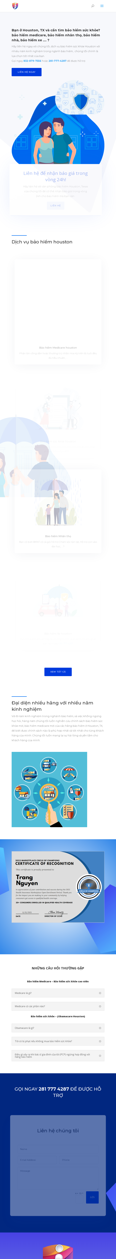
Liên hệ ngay (26, 72)
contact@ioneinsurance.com (61, 1226)
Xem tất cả (58, 593)
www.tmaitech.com (77, 1254)
